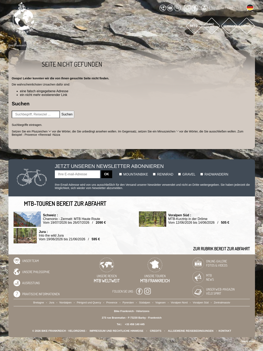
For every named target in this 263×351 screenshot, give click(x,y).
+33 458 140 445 (134, 324)
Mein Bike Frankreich (221, 8)
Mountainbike (133, 174)
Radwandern (214, 174)
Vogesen (160, 302)
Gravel (186, 174)
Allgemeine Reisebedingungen (190, 330)
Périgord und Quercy (89, 302)
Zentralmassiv (222, 302)
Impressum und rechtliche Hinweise (116, 330)
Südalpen (144, 302)
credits (155, 330)
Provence (111, 302)
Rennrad (163, 174)
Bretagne (38, 302)
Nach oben (248, 341)
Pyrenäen (128, 302)
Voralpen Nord (179, 302)
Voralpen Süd (201, 302)
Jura (51, 302)
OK (106, 174)
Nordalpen (65, 302)
